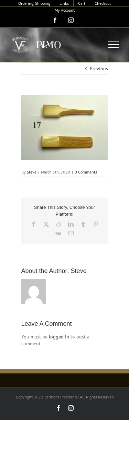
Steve (31, 172)
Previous (99, 68)
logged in (59, 337)
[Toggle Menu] (114, 44)
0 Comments (86, 172)
